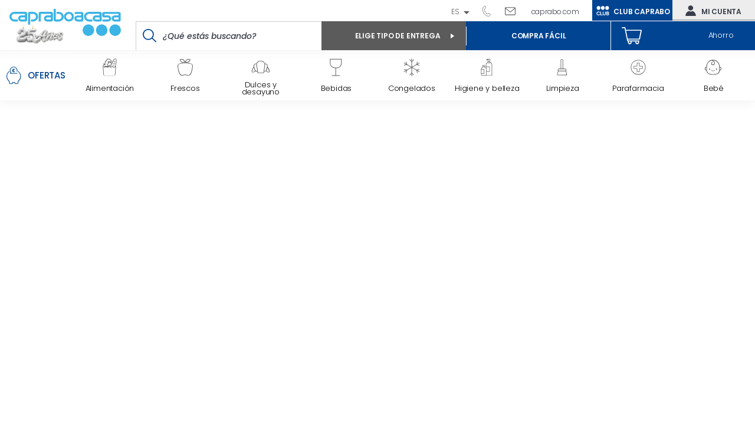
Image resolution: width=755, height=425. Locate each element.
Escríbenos (514, 10)
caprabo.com (555, 11)
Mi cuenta (710, 10)
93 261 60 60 (490, 10)
